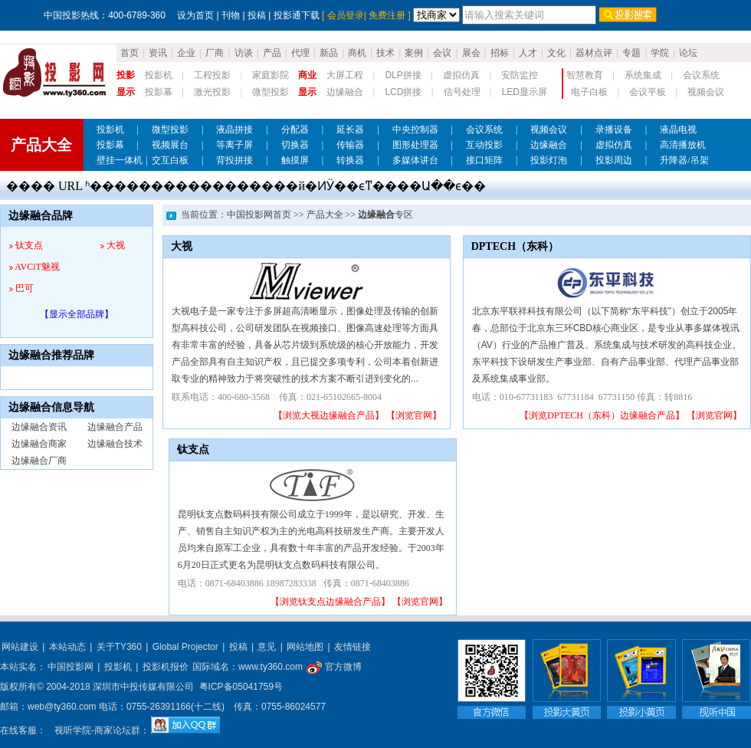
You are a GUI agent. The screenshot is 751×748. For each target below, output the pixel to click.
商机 (357, 53)
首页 (129, 53)
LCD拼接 (403, 92)
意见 (266, 646)
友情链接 (352, 646)
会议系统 (701, 75)
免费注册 (387, 15)
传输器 (350, 144)
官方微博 (334, 666)
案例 (414, 53)
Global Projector (185, 646)
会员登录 (345, 15)
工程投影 (212, 75)
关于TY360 (119, 646)
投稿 (257, 15)
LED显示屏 (524, 92)
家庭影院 (270, 75)
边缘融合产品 (115, 427)
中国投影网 (70, 666)
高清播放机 (683, 144)
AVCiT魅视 (37, 266)
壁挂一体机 (120, 160)
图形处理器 (415, 144)
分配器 (295, 129)
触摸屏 (295, 160)
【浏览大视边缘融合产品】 (329, 415)
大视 (116, 245)
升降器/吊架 (684, 160)
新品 (329, 53)
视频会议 (705, 92)
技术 (385, 53)
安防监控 (519, 75)
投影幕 (158, 92)
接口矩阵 (484, 160)
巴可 (24, 288)
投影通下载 (297, 15)
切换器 (295, 144)
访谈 (243, 53)
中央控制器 (415, 129)
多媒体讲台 (415, 160)
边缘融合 (344, 92)
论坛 (688, 53)
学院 (660, 53)
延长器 (350, 129)
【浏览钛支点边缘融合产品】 (330, 601)
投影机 (158, 75)
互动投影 (484, 144)
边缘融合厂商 (39, 460)
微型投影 (270, 92)
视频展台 (170, 144)
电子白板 (589, 92)
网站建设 (20, 646)
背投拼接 (234, 160)
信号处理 (462, 92)
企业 (186, 53)
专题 (631, 53)
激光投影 (212, 92)
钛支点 (29, 245)
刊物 (230, 15)
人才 (528, 53)
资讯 (158, 53)
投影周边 (613, 160)
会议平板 (647, 92)
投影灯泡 (548, 160)
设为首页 (195, 15)
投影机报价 (166, 666)
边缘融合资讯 (39, 427)
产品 (272, 53)
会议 (442, 53)
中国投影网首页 (259, 214)
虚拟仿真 (461, 75)
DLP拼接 (403, 75)
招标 (499, 53)
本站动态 (67, 646)
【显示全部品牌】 (76, 314)
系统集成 (643, 75)
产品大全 (325, 214)
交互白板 (170, 160)
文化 (556, 53)
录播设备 (613, 129)
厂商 (214, 53)
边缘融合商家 (39, 443)
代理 (300, 53)
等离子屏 (234, 144)
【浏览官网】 (413, 415)
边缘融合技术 (115, 443)
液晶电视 (678, 129)
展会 (471, 53)
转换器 (350, 160)
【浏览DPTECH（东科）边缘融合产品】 (602, 415)
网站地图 (305, 646)
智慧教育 (584, 75)
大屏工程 (344, 75)
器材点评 (594, 53)
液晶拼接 (234, 129)
